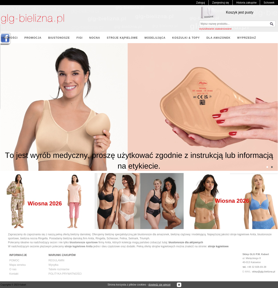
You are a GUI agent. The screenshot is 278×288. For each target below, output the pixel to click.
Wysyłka (53, 264)
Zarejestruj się (220, 2)
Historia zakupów (246, 2)
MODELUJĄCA (155, 37)
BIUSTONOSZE (59, 37)
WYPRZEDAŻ (246, 37)
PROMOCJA (33, 37)
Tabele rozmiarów (58, 269)
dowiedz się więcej (159, 284)
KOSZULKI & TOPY (186, 37)
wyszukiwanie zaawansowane (215, 28)
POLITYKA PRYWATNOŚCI (64, 273)
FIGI (79, 37)
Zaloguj (200, 2)
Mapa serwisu (17, 264)
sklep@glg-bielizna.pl (263, 271)
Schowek (269, 2)
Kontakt (13, 273)
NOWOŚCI (10, 37)
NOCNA (94, 37)
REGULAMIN (56, 260)
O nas (12, 269)
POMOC (14, 260)
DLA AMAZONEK (218, 37)
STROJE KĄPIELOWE (122, 37)
